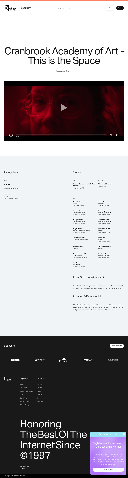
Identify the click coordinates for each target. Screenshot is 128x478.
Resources (23, 388)
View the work (77, 188)
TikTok (39, 391)
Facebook (40, 401)
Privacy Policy (24, 405)
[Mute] (111, 134)
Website (101, 186)
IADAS (22, 384)
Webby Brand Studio (26, 391)
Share (120, 8)
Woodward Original (64, 71)
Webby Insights (25, 401)
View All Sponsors (117, 346)
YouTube (39, 394)
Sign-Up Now (108, 469)
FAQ (21, 394)
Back (109, 8)
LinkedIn (39, 388)
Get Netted (23, 398)
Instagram (40, 384)
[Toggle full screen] (117, 134)
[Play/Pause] (11, 135)
